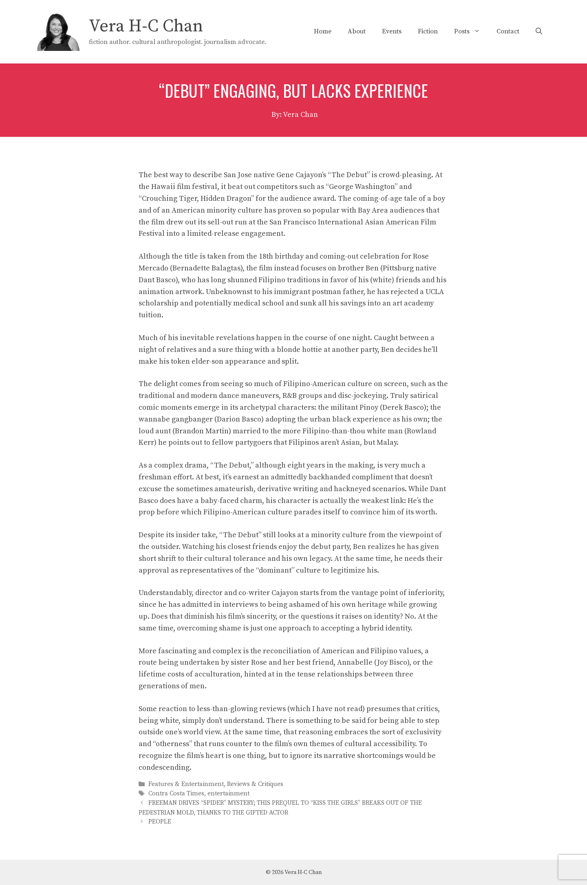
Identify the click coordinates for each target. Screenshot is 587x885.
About (357, 31)
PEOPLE (159, 822)
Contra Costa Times (176, 793)
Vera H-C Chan (146, 26)
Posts (471, 31)
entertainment (228, 793)
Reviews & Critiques (255, 784)
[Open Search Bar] (538, 31)
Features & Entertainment (186, 784)
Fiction (428, 31)
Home (322, 31)
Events (392, 31)
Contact (508, 31)
